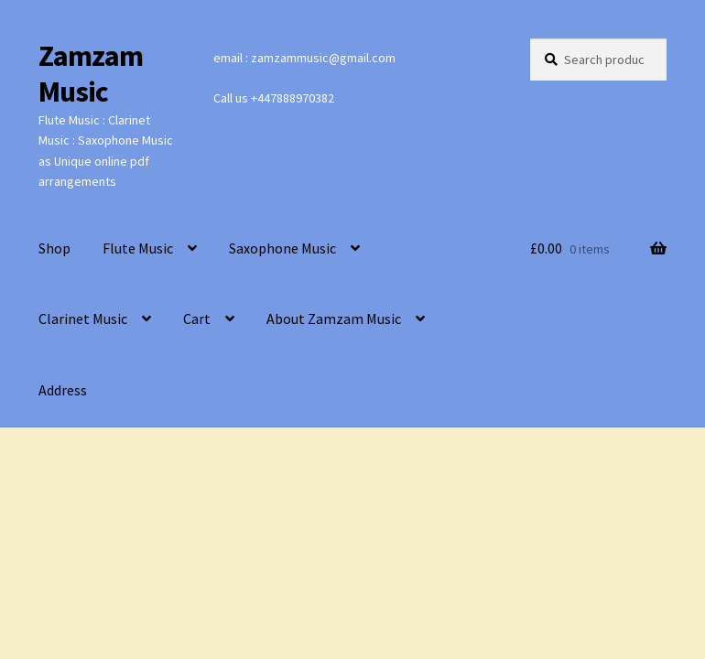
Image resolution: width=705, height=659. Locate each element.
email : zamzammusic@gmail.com (304, 57)
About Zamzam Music (333, 318)
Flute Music (138, 248)
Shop (54, 248)
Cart (197, 318)
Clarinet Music (82, 318)
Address (62, 390)
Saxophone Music (282, 248)
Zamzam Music (90, 74)
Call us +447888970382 (273, 98)
